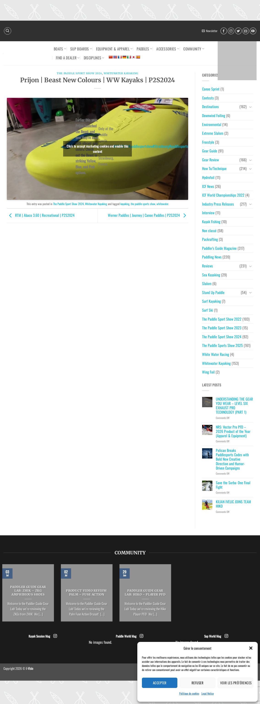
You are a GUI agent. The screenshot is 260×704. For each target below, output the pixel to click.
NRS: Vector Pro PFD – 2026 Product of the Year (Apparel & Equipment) (233, 431)
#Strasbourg (161, 146)
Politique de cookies (189, 693)
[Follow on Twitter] (238, 31)
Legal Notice (207, 693)
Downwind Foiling (213, 115)
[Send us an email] (245, 31)
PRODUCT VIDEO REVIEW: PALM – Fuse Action (86, 593)
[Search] (7, 31)
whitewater (162, 204)
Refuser (197, 682)
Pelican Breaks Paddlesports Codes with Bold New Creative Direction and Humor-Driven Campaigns (232, 459)
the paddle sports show (143, 204)
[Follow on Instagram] (231, 31)
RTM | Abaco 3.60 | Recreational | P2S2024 (41, 215)
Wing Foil (208, 372)
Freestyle (208, 142)
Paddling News (212, 257)
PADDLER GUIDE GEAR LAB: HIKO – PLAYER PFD (145, 593)
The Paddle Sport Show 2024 (79, 73)
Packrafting (210, 239)
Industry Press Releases (218, 204)
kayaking (125, 204)
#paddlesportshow (140, 146)
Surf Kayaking (211, 301)
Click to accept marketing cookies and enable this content (97, 149)
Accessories (167, 49)
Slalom (206, 283)
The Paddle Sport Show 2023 (221, 327)
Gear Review (210, 159)
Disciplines (94, 57)
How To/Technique (214, 168)
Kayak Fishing (211, 221)
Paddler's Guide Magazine (219, 248)
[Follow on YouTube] (253, 31)
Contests (208, 98)
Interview (208, 212)
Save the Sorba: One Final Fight (233, 485)
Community (193, 49)
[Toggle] (250, 107)
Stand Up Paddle (213, 292)
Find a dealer (68, 57)
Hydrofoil (208, 177)
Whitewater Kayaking (121, 73)
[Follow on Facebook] (223, 31)
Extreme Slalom (212, 133)
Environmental (211, 124)
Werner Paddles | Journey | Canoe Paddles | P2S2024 (148, 215)
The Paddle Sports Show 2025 (222, 345)
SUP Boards (81, 49)
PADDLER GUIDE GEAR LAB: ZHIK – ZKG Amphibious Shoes (28, 591)
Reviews (207, 266)
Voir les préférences (236, 682)
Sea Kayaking (211, 275)
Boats (60, 49)
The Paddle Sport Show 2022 (221, 319)
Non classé (209, 230)
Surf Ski (207, 310)
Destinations (210, 106)
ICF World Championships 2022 (223, 195)
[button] (251, 648)
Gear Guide (209, 151)
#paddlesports (178, 146)
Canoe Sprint (210, 89)
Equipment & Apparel (114, 49)
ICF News (208, 186)
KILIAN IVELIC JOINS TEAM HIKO (233, 504)
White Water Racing (215, 354)
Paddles (144, 49)
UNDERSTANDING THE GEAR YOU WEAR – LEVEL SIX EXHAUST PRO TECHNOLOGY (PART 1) (234, 406)
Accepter (160, 682)
